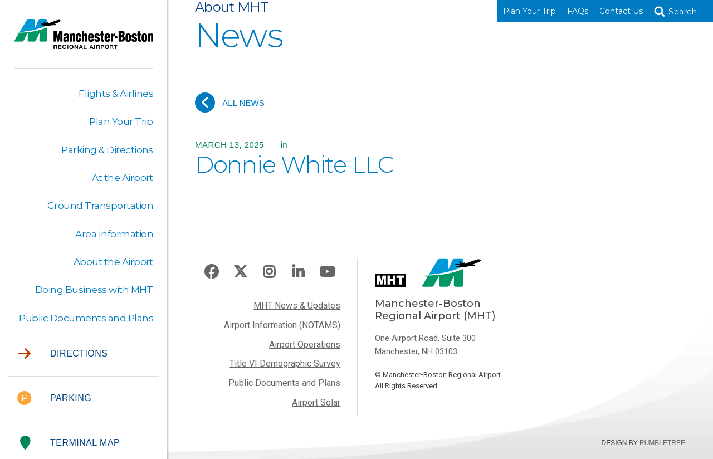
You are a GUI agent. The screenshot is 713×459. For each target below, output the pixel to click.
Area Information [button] (114, 234)
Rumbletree (662, 443)
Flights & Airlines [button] (116, 93)
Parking (54, 399)
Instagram (269, 272)
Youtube (327, 272)
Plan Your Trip (529, 11)
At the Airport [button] (122, 177)
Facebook (211, 272)
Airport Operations (304, 344)
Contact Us (621, 11)
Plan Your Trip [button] (121, 121)
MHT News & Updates (296, 305)
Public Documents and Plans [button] (86, 318)
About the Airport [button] (113, 261)
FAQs (577, 11)
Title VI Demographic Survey (284, 363)
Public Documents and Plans (284, 383)
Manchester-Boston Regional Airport (83, 41)
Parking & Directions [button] (107, 149)
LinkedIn (298, 272)
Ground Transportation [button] (100, 205)
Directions (63, 354)
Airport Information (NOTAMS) (282, 325)
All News (230, 102)
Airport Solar (316, 402)
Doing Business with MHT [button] (94, 289)
